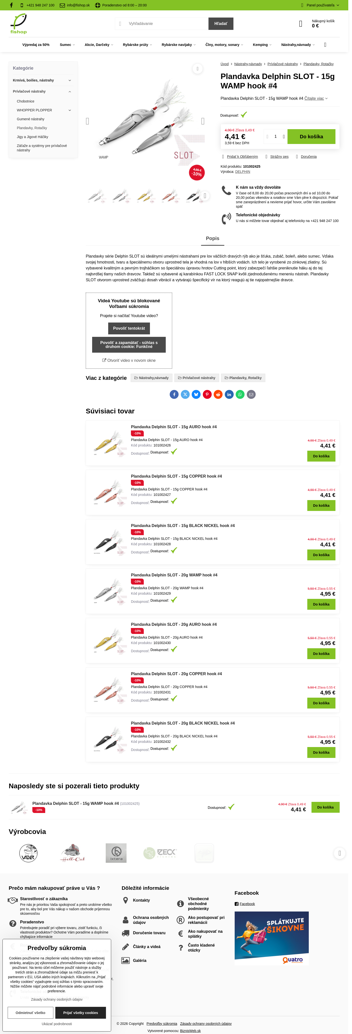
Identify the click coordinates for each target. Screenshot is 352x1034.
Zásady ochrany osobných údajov (206, 1024)
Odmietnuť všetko (30, 1013)
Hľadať (221, 23)
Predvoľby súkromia (161, 1024)
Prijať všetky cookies (80, 1013)
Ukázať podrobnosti (57, 1024)
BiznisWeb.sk (190, 1031)
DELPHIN (242, 172)
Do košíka (311, 136)
